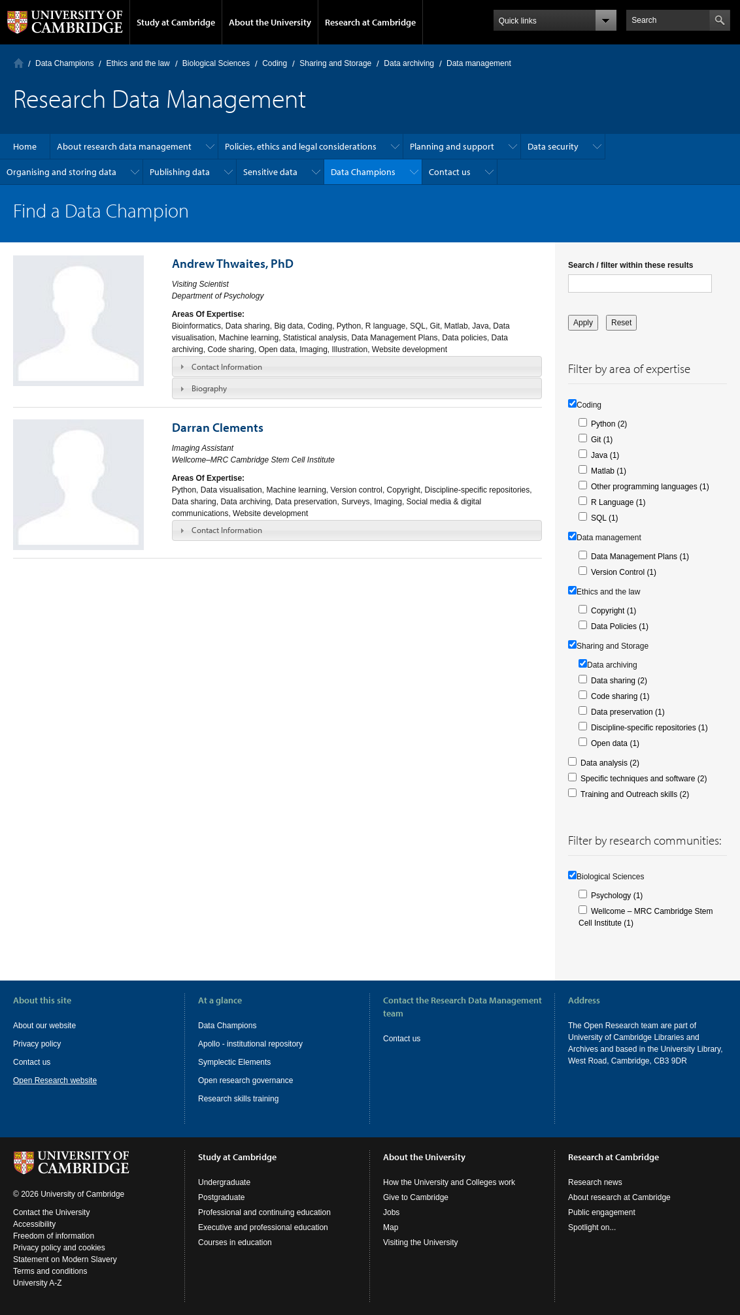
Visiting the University (420, 1242)
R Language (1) (618, 502)
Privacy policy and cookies (59, 1247)
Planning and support (452, 146)
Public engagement (601, 1212)
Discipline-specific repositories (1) (649, 727)
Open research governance (245, 1080)
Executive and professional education (263, 1227)
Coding (274, 63)
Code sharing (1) (620, 696)
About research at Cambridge (619, 1197)
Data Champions (64, 63)
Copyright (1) (613, 610)
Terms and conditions (50, 1271)
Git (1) (602, 439)
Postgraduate (221, 1197)
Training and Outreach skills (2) (634, 794)
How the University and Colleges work (449, 1182)
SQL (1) (604, 518)
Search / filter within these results (630, 265)
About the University (270, 22)
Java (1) (605, 455)
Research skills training (238, 1098)
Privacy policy (37, 1043)
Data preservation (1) (628, 712)
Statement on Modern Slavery (65, 1259)
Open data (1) (615, 743)
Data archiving (409, 63)
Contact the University (51, 1212)
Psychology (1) (617, 895)
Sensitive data (270, 172)
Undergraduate (224, 1182)
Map (390, 1227)
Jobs (391, 1212)
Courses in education (235, 1242)
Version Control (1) (623, 572)
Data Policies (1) (619, 626)
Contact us (450, 172)
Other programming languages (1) (650, 486)
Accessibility (34, 1224)
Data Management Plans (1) (640, 556)
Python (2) (609, 424)
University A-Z (37, 1283)
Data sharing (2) (619, 680)
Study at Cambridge (176, 22)
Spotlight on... (592, 1227)
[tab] (357, 366)
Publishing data (180, 172)
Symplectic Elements (234, 1062)
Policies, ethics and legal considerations (301, 146)
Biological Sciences (216, 63)
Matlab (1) (608, 471)
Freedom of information (53, 1236)
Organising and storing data (61, 172)
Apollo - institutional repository (250, 1043)
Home (18, 63)
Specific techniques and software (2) (643, 778)
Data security (553, 146)
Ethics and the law (137, 63)
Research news (595, 1182)
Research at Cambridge (370, 22)
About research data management (124, 146)
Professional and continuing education (264, 1212)
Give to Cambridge (415, 1197)
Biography (209, 388)
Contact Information (227, 366)
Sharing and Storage (335, 63)
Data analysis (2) (609, 763)
